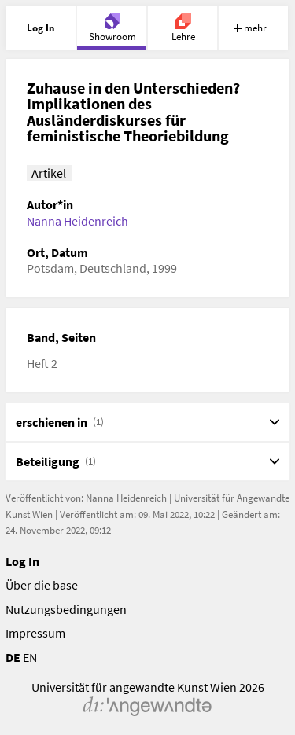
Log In (22, 561)
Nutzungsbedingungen (66, 609)
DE (13, 657)
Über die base (42, 585)
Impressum (35, 633)
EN (30, 657)
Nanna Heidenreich (77, 221)
